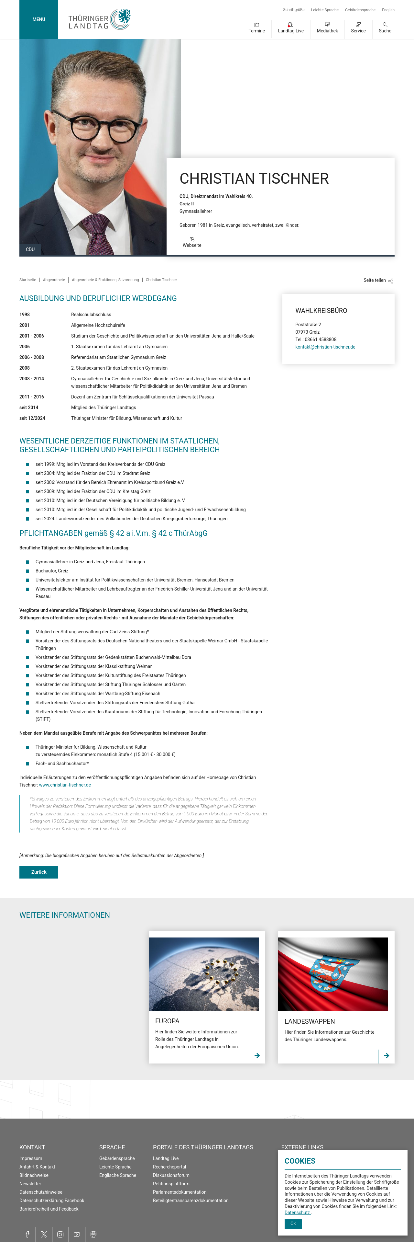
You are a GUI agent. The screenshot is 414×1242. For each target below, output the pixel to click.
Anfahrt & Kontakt (37, 1166)
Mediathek (327, 30)
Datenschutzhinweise (40, 1192)
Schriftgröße (294, 9)
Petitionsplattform (171, 1183)
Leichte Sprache (325, 10)
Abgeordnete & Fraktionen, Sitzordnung (105, 280)
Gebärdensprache (360, 10)
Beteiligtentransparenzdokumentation (191, 1200)
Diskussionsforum (171, 1175)
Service (358, 30)
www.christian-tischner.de (65, 785)
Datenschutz (298, 1212)
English (388, 10)
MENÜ (38, 19)
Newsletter (30, 1183)
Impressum (30, 1158)
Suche (385, 30)
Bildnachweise (34, 1175)
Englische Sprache (117, 1175)
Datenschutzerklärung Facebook (51, 1200)
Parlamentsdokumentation (179, 1192)
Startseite (27, 280)
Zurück (39, 872)
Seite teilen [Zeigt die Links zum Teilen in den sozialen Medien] (375, 280)
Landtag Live (291, 30)
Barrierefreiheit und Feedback (49, 1209)
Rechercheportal (169, 1166)
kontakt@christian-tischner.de (325, 347)
